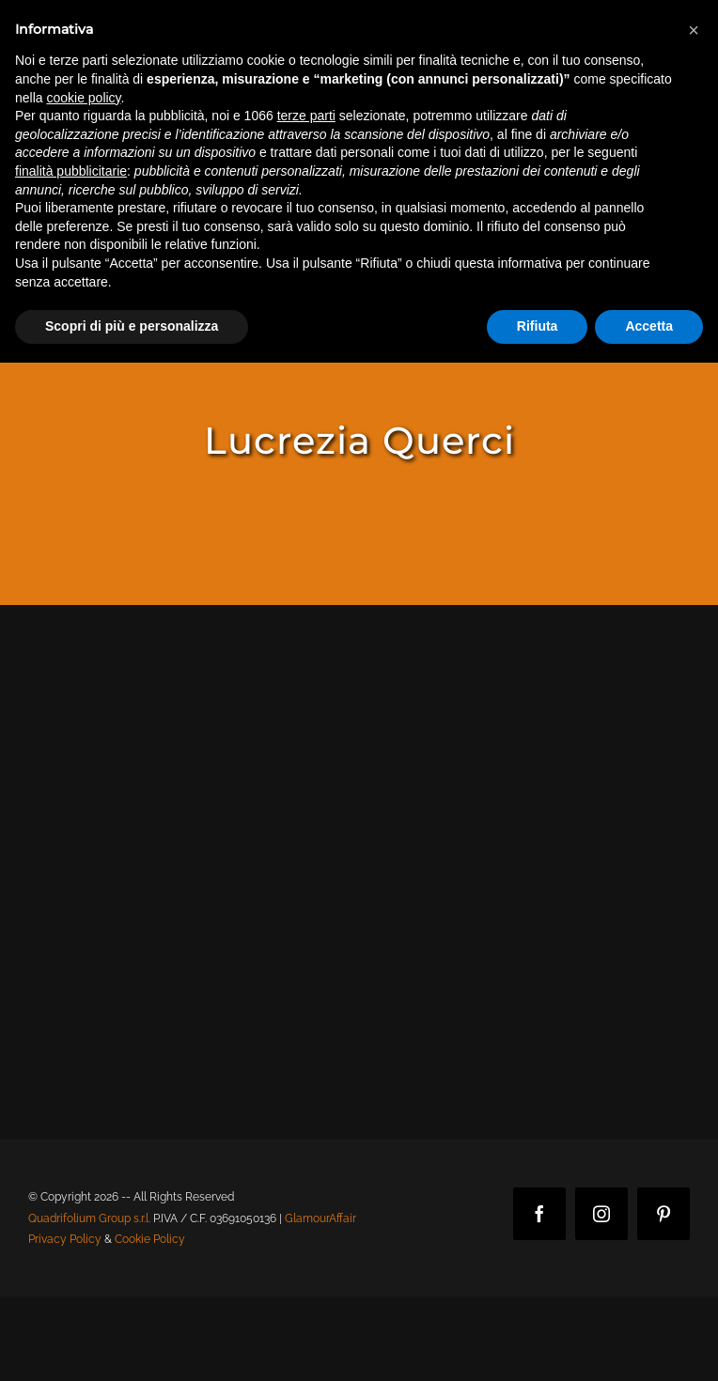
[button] (694, 30)
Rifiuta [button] (537, 326)
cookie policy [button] (83, 97)
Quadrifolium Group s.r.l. (89, 1218)
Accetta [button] (649, 326)
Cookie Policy (150, 1239)
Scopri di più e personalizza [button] (131, 326)
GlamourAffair (320, 1218)
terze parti (306, 115)
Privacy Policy (64, 1239)
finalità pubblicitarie (71, 170)
